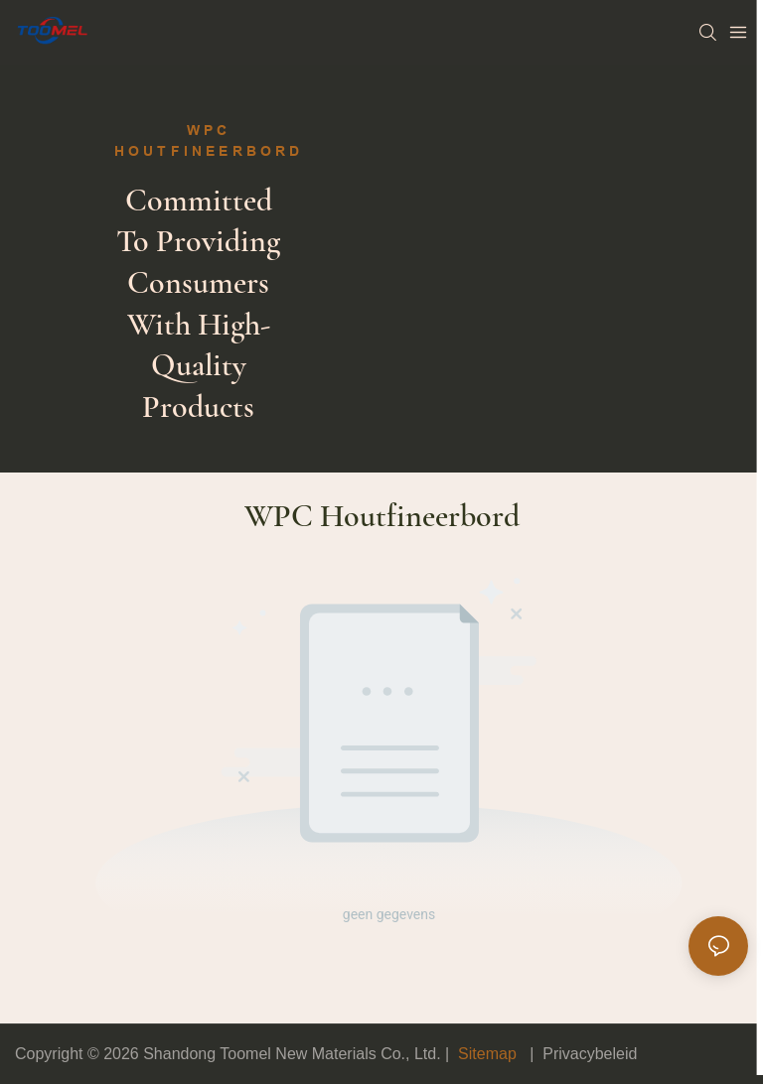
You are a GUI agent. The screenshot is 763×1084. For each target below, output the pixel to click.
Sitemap (488, 1053)
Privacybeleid (589, 1053)
